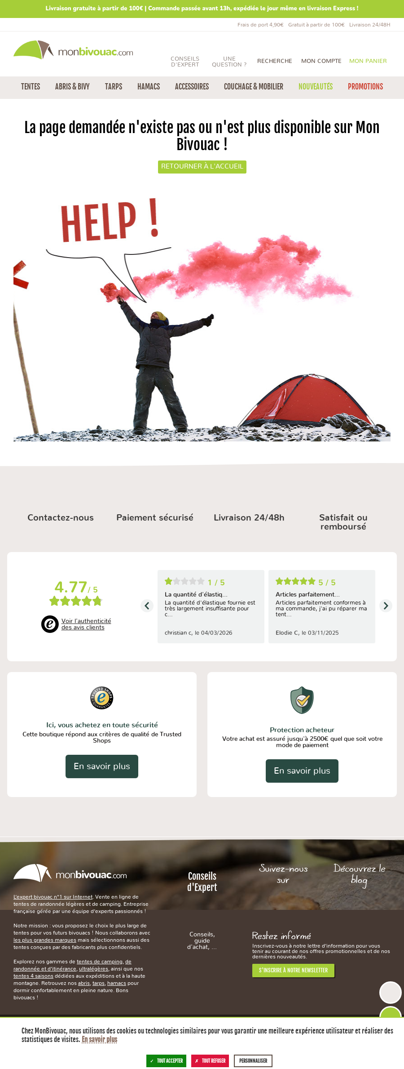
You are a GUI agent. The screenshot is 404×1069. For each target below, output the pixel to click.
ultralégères (93, 968)
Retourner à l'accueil (202, 166)
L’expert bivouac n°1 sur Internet (52, 897)
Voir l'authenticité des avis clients (86, 624)
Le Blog (359, 904)
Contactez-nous (60, 517)
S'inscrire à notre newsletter (293, 970)
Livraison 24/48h (249, 517)
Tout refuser (210, 1061)
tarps (98, 983)
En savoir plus (102, 766)
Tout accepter (166, 1061)
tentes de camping (100, 961)
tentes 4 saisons (33, 976)
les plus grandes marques (44, 940)
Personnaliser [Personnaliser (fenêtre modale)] (253, 1061)
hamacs (116, 983)
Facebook (283, 904)
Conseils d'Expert (202, 910)
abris (84, 983)
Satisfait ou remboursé (343, 522)
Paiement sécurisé (154, 517)
